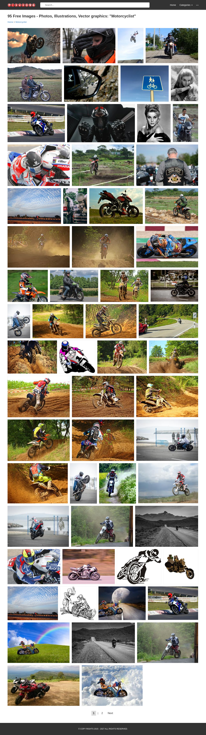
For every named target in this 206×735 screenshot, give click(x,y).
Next (110, 713)
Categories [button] (186, 5)
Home (173, 5)
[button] (197, 5)
